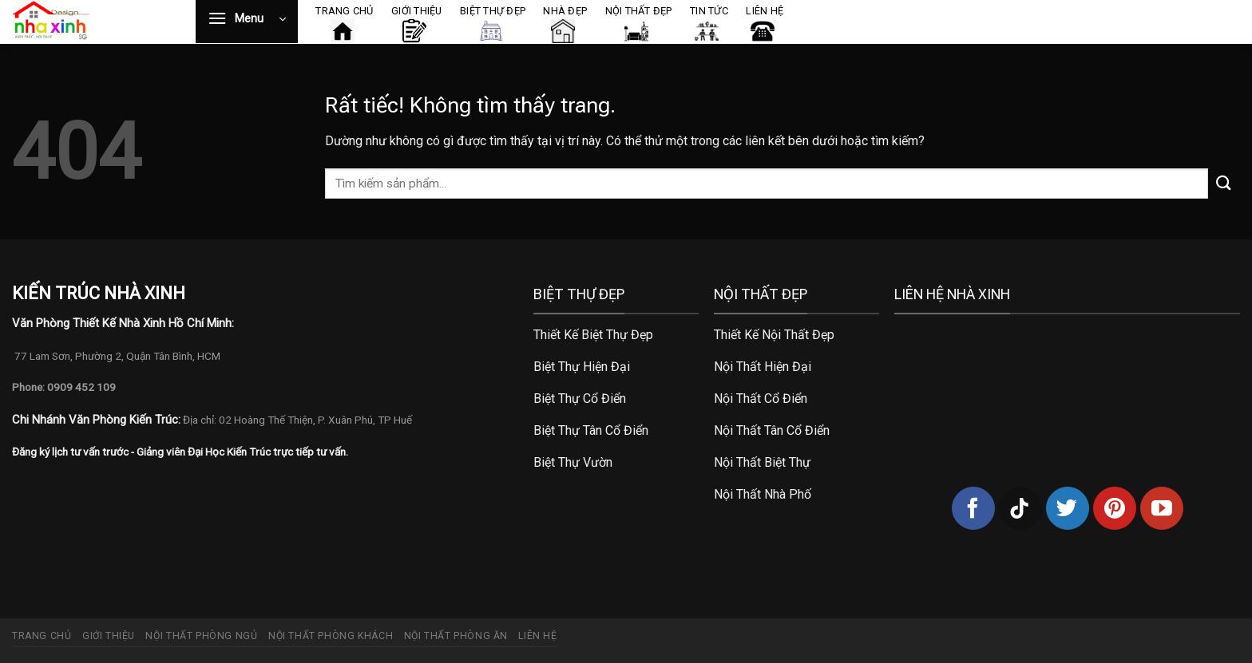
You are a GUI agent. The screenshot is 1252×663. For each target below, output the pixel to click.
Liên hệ (537, 635)
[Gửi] (1224, 183)
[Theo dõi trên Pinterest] (1114, 508)
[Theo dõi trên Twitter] (1067, 508)
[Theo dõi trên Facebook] (973, 508)
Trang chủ (42, 635)
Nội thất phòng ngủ (201, 635)
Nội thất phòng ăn (456, 635)
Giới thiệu (108, 635)
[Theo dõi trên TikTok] (1020, 508)
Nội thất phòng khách (330, 635)
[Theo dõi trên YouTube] (1161, 508)
